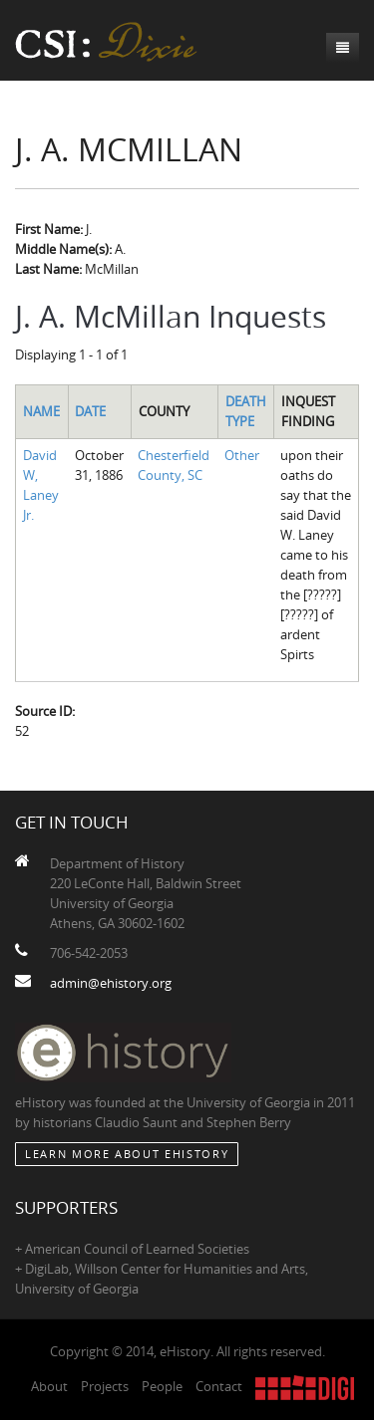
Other (241, 455)
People (162, 1386)
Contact (218, 1386)
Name (41, 411)
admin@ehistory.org (111, 983)
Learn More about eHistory (126, 1153)
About (49, 1386)
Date (90, 411)
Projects (105, 1386)
